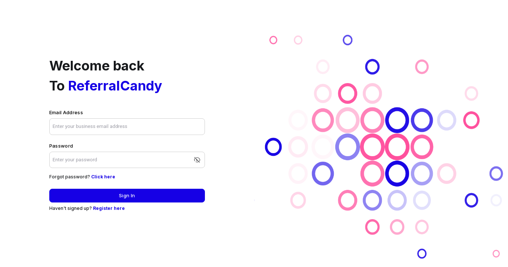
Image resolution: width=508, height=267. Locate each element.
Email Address (66, 112)
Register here (109, 208)
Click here (103, 176)
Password (61, 146)
